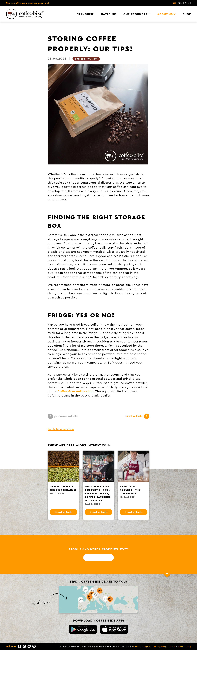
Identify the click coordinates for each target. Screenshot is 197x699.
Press (180, 646)
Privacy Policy (160, 646)
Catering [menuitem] (108, 14)
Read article (64, 512)
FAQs (189, 646)
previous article (63, 416)
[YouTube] (29, 646)
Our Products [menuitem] (135, 14)
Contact (136, 646)
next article (137, 416)
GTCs (172, 646)
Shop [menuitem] (187, 14)
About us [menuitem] (165, 14)
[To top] (167, 574)
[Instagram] (24, 646)
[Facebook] (19, 646)
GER (180, 3)
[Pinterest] (34, 646)
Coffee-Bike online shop (75, 391)
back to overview (61, 429)
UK (189, 3)
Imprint (147, 646)
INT (174, 3)
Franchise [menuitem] (85, 14)
